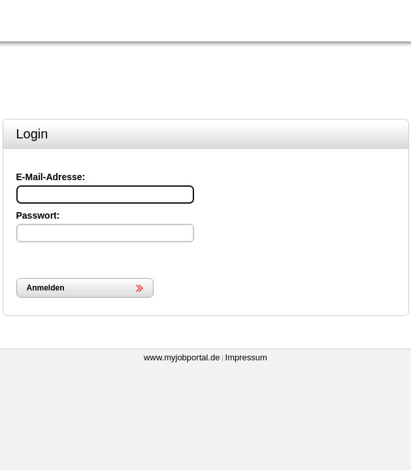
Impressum (246, 357)
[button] (85, 288)
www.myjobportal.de (182, 357)
